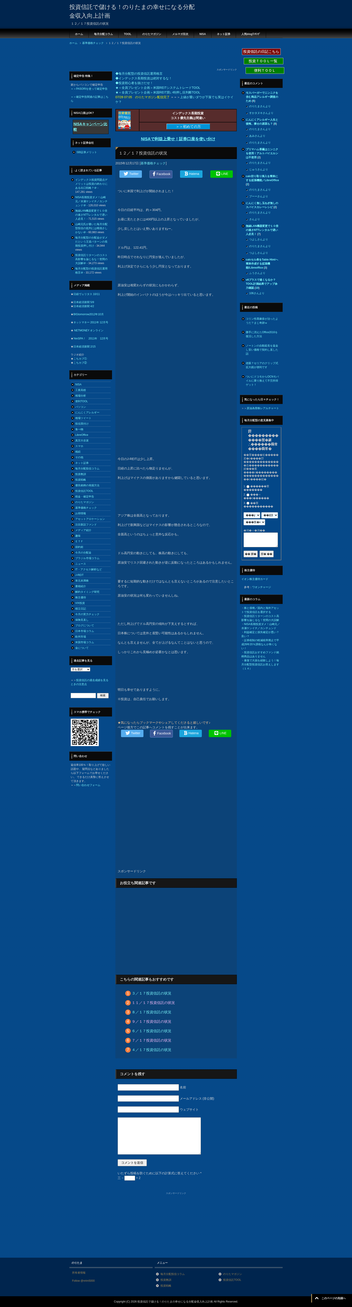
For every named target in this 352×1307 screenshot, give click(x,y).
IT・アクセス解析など (88, 569)
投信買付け (82, 423)
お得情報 (80, 513)
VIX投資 (80, 603)
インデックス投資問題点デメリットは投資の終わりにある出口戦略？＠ (91, 183)
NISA (202, 34)
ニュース (80, 563)
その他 (79, 457)
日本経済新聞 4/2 (83, 306)
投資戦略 (80, 479)
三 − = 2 (129, 1178)
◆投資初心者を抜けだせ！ (134, 83)
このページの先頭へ (333, 1298)
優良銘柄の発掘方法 (87, 485)
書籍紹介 (80, 586)
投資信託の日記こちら (261, 52)
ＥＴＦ (79, 541)
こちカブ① (80, 358)
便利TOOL (81, 401)
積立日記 (80, 608)
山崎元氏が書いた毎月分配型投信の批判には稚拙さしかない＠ (91, 228)
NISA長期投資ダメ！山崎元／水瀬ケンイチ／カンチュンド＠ (91, 201)
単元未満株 (82, 580)
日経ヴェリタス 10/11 (86, 294)
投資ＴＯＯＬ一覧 (263, 61)
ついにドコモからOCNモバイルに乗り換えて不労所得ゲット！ (262, 380)
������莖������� (256, 488)
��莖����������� (258, 505)
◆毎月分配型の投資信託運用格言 (139, 73)
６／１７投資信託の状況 (151, 1031)
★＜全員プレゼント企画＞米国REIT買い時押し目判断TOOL (157, 92)
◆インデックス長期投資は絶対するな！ (143, 78)
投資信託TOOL (84, 491)
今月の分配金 (83, 552)
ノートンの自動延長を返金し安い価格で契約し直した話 (262, 349)
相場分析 (80, 395)
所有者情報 (79, 1272)
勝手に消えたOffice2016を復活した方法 (262, 334)
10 (256, 287)
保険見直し (82, 619)
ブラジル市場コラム (87, 558)
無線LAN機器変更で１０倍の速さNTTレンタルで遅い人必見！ (91, 214)
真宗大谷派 (82, 440)
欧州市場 (80, 636)
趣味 (78, 535)
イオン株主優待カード (254, 579)
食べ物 (79, 429)
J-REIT (79, 575)
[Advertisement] (151, 58)
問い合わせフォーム (88, 785)
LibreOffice (81, 434)
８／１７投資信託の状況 (151, 1012)
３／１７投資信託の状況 (151, 993)
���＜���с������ (256, 496)
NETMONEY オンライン (88, 330)
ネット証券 (223, 34)
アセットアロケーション (90, 519)
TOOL (127, 34)
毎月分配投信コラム (87, 468)
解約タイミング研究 (87, 591)
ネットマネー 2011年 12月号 (90, 322)
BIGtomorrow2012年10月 (88, 314)
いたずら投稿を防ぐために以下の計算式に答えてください (159, 1173)
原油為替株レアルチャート (263, 408)
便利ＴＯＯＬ (265, 70)
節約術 (79, 547)
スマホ (79, 446)
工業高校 (80, 390)
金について (82, 647)
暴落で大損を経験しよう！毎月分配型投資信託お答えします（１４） (260, 664)
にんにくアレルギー (87, 412)
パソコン (80, 406)
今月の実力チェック (87, 614)
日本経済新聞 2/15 (84, 346)
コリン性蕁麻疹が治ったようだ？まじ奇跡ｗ (262, 320)
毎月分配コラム (103, 34)
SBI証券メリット (87, 152)
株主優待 (80, 597)
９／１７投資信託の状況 (151, 1021)
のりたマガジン (151, 34)
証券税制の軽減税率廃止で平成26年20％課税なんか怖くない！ (260, 644)
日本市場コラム (84, 631)
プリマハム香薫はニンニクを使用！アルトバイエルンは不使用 (262, 153)
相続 (78, 451)
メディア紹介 (83, 530)
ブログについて (84, 625)
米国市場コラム (84, 642)
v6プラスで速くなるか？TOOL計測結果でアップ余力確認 (261, 283)
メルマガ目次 (180, 34)
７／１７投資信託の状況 (151, 1040)
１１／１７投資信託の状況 (153, 1003)
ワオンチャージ (261, 587)
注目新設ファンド (86, 524)
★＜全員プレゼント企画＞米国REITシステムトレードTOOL (157, 87)
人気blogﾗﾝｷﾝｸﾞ (250, 34)
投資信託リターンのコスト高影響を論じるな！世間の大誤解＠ (91, 259)
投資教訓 (80, 474)
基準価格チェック (153, 163)
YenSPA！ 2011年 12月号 (90, 338)
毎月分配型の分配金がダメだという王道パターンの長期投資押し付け (91, 241)
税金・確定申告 (84, 496)
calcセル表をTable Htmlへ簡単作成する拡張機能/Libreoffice (262, 263)
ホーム (79, 34)
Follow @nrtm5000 (83, 1280)
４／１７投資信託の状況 (151, 1050)
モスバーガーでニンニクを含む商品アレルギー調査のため (262, 96)
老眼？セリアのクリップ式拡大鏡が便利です (262, 365)
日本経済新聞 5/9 (83, 302)
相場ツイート (83, 418)
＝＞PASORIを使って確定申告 (89, 88)
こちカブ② (80, 362)
